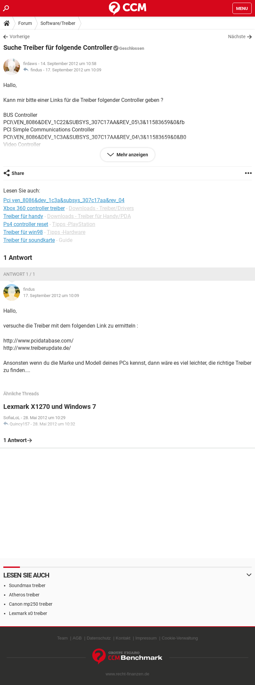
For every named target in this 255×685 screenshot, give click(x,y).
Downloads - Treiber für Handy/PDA (89, 216)
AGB (77, 638)
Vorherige (20, 36)
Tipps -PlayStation (73, 224)
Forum (25, 23)
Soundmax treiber (27, 585)
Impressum (146, 638)
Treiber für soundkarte (29, 240)
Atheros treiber (24, 594)
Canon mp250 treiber (30, 604)
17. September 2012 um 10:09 (73, 69)
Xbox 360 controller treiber (34, 208)
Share (18, 173)
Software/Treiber (58, 23)
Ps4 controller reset (25, 224)
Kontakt (123, 638)
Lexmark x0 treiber (28, 613)
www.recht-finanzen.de (127, 673)
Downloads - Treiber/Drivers (101, 208)
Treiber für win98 (23, 232)
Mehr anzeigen (132, 154)
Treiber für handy (23, 216)
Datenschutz (99, 638)
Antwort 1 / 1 (19, 274)
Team (62, 638)
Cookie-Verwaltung (180, 638)
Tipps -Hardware (66, 232)
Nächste (236, 36)
